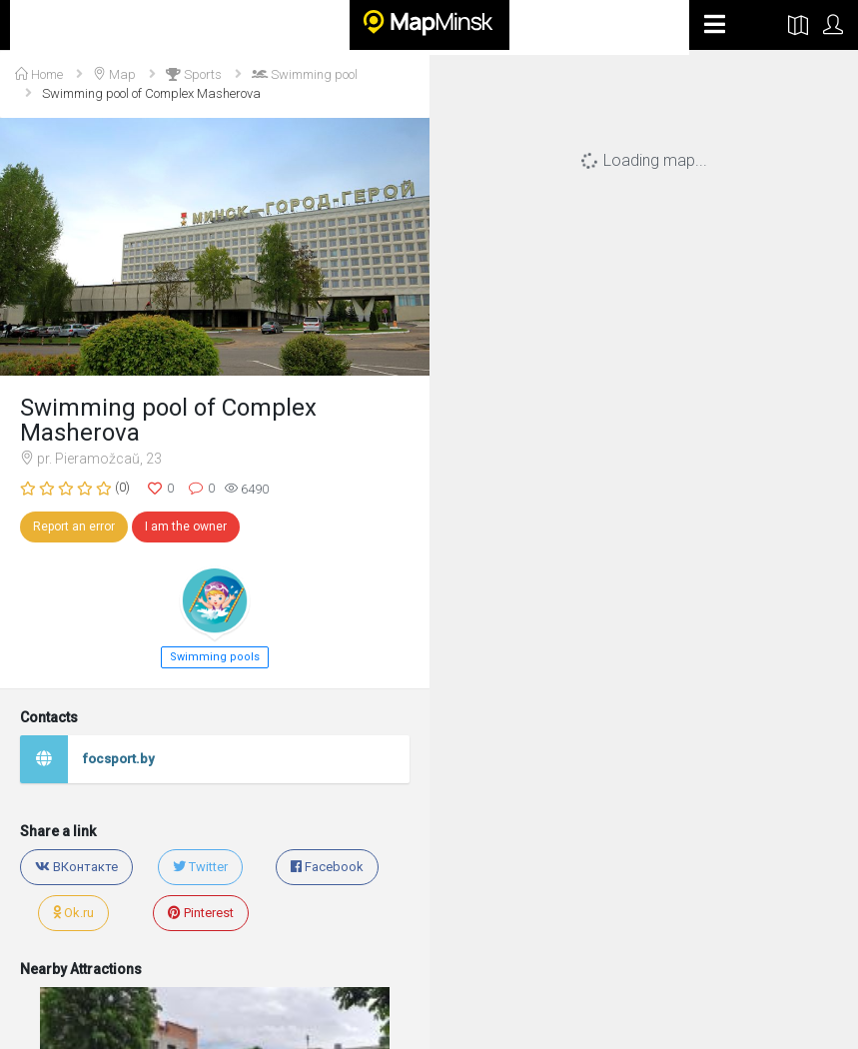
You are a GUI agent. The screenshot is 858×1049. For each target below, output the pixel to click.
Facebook (327, 866)
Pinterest (201, 912)
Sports (194, 74)
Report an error (74, 526)
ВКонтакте (76, 866)
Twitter (200, 866)
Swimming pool (305, 74)
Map (114, 74)
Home (39, 74)
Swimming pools (215, 656)
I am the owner (186, 526)
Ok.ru (73, 912)
